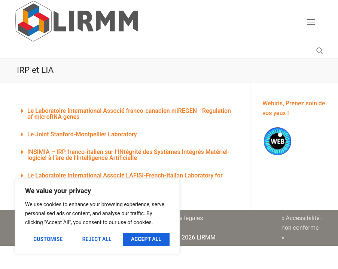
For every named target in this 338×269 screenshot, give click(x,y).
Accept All (146, 239)
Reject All (97, 239)
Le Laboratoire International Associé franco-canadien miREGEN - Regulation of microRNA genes (129, 113)
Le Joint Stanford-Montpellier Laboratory (82, 134)
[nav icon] (311, 22)
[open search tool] (319, 50)
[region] (97, 216)
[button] (128, 114)
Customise (48, 239)
